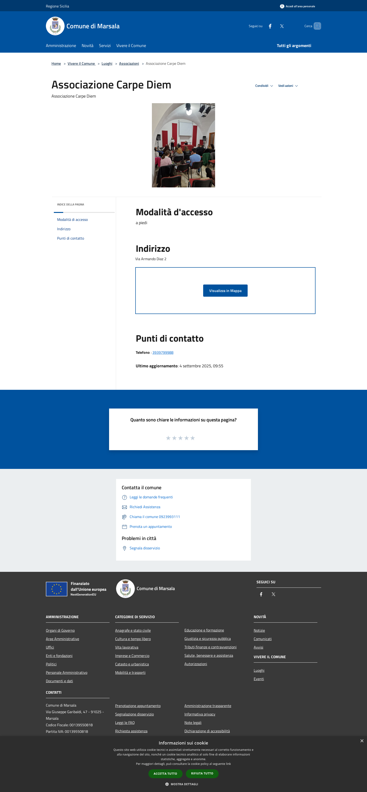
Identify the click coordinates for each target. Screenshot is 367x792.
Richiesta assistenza (131, 731)
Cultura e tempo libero (133, 639)
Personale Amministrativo (66, 672)
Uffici (50, 647)
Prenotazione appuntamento (138, 705)
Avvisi (258, 647)
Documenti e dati (59, 681)
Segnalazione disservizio (134, 714)
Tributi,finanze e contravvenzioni (210, 647)
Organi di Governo (60, 630)
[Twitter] (274, 26)
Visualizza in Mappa (225, 290)
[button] (183, 784)
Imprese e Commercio (132, 655)
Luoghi (107, 63)
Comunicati (263, 639)
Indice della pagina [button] (70, 204)
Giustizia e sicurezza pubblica (207, 638)
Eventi (259, 679)
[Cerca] (315, 26)
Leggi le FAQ (125, 722)
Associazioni (129, 63)
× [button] (361, 741)
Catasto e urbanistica (132, 664)
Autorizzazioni (195, 664)
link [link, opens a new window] (228, 764)
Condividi (265, 86)
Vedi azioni (288, 86)
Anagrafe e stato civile (133, 630)
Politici (51, 664)
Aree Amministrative (62, 639)
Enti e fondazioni (59, 655)
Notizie (259, 630)
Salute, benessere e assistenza (208, 655)
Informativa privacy (199, 714)
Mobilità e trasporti (130, 672)
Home (56, 63)
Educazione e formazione (204, 630)
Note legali (193, 722)
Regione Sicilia (57, 6)
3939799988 (162, 352)
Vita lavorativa (126, 647)
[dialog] (183, 764)
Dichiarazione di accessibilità (207, 731)
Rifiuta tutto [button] (202, 773)
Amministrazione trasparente (207, 705)
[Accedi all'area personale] (297, 6)
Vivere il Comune (82, 63)
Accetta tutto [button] (165, 774)
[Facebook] (262, 26)
